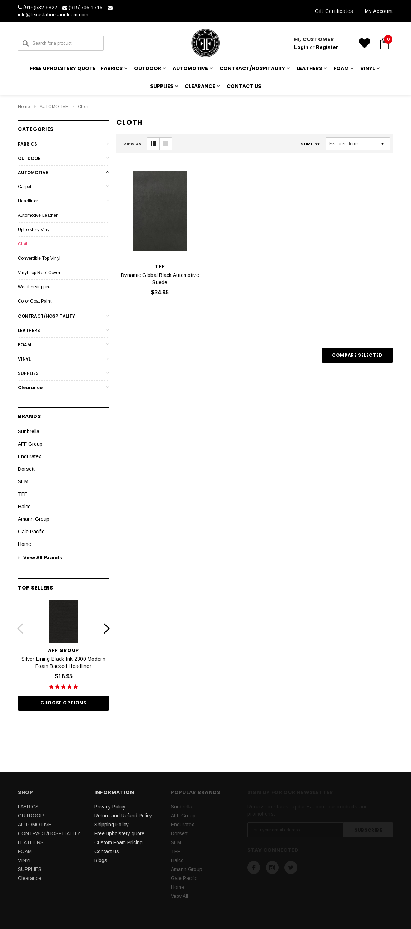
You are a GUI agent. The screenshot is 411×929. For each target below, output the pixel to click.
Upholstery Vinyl (34, 229)
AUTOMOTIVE (54, 106)
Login (301, 47)
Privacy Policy (109, 807)
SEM (23, 481)
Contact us (244, 86)
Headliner (28, 201)
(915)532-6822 (37, 7)
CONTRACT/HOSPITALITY (46, 316)
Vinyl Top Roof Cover (39, 272)
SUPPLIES (28, 373)
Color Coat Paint (34, 301)
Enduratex (29, 456)
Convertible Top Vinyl (39, 258)
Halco (24, 506)
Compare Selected (357, 355)
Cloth (83, 106)
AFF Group (30, 444)
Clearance (30, 388)
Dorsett (26, 469)
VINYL (24, 359)
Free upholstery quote (63, 68)
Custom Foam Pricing (118, 842)
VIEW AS (132, 144)
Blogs (100, 860)
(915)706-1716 (82, 7)
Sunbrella (28, 431)
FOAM (24, 345)
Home (24, 106)
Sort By (310, 144)
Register (327, 47)
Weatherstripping (35, 286)
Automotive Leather (38, 215)
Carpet (24, 186)
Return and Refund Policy (123, 815)
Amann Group (33, 519)
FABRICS (27, 144)
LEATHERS (29, 330)
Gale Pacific (31, 531)
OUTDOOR (29, 158)
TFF (22, 494)
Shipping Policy (111, 824)
